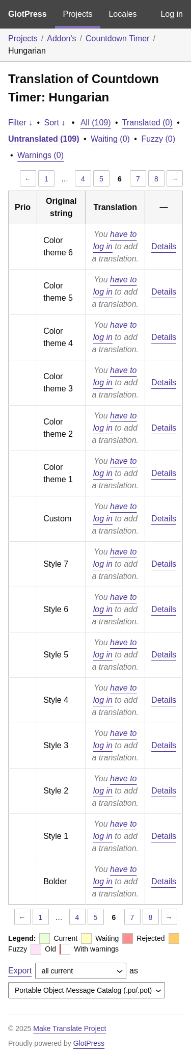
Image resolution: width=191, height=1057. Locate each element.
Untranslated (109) (43, 139)
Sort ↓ (55, 122)
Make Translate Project (69, 1028)
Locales (122, 14)
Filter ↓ (20, 122)
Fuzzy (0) (158, 139)
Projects (78, 14)
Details (163, 246)
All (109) (95, 122)
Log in (171, 14)
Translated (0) (147, 122)
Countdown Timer (117, 38)
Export (20, 970)
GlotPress (27, 14)
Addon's (61, 38)
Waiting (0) (110, 139)
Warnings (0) (40, 155)
